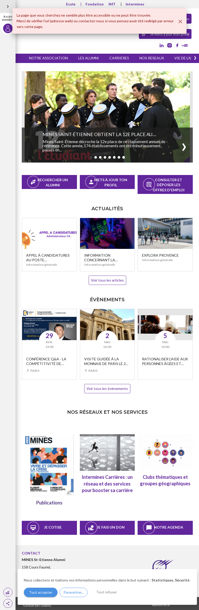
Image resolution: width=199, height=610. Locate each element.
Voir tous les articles (107, 280)
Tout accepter (40, 592)
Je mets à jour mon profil (165, 34)
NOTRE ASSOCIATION (48, 58)
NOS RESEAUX (151, 58)
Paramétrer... (73, 592)
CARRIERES (119, 58)
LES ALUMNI (88, 58)
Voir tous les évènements (107, 388)
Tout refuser (106, 592)
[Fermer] (180, 21)
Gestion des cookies (37, 605)
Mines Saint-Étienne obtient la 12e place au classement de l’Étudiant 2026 (97, 137)
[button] (7, 603)
